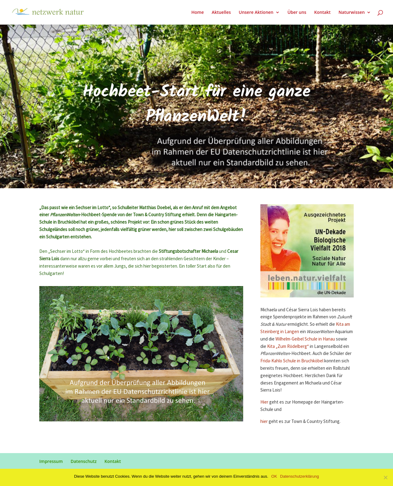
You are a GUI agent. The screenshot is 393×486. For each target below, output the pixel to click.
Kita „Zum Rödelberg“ (288, 346)
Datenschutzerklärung (299, 476)
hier (264, 421)
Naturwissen (352, 12)
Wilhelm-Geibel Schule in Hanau (305, 339)
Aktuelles (221, 12)
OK (274, 476)
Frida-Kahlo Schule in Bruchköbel (291, 361)
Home (197, 12)
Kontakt (322, 12)
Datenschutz (84, 461)
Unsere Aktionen (256, 12)
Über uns (296, 12)
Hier (264, 402)
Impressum (51, 461)
